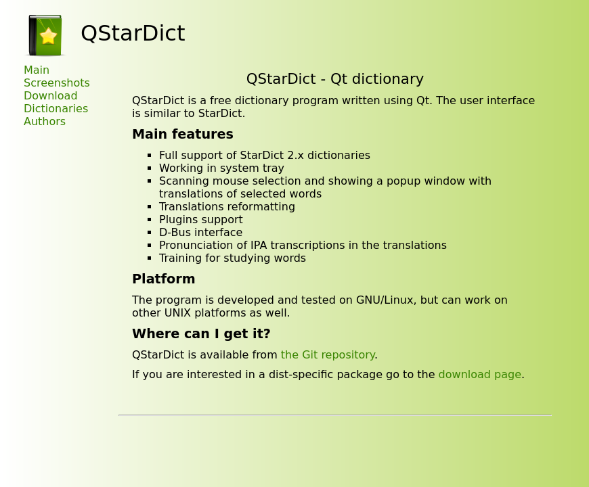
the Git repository (327, 354)
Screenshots (57, 82)
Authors (45, 121)
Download (51, 95)
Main (36, 70)
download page (480, 374)
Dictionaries (56, 108)
